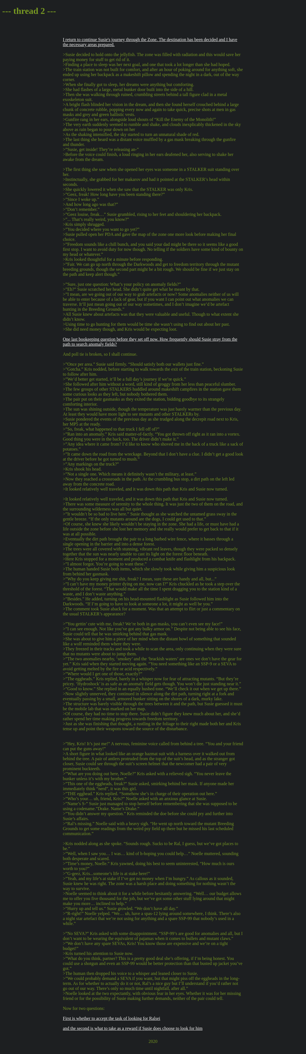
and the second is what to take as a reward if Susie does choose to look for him (133, 1028)
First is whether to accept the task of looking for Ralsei (111, 1018)
